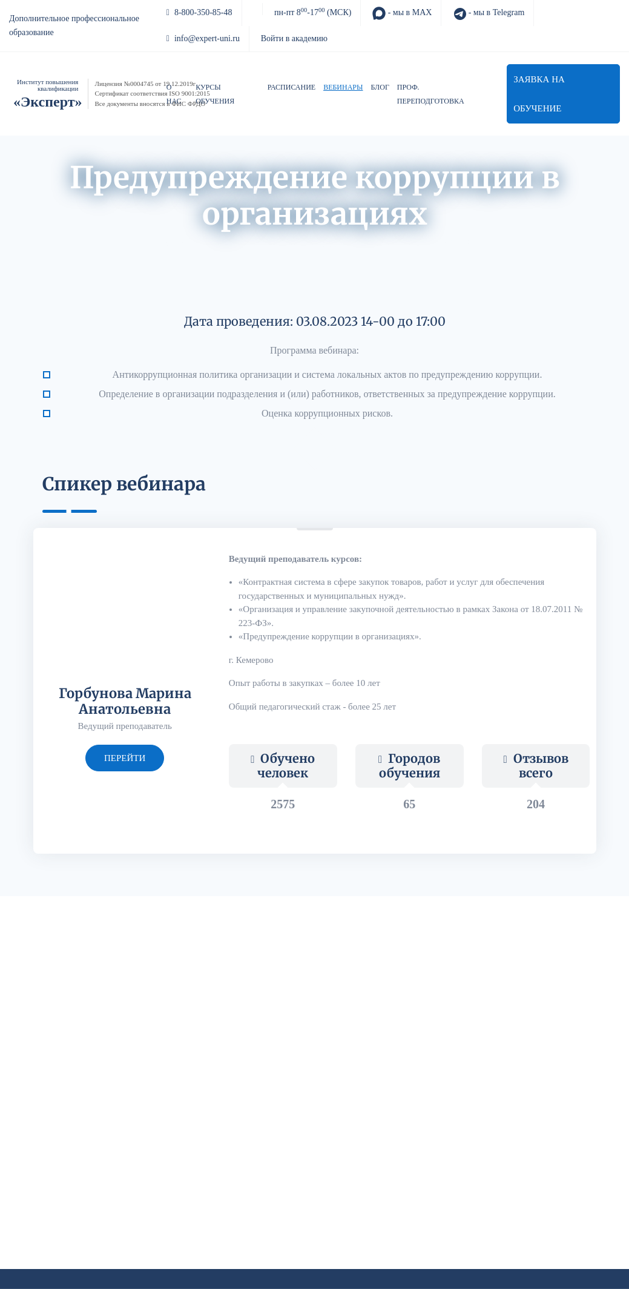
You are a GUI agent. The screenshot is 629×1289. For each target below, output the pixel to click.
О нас (174, 94)
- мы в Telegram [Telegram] (488, 13)
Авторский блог (320, 244)
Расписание (291, 87)
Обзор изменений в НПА (420, 244)
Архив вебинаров (236, 244)
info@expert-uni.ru (203, 38)
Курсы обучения (215, 94)
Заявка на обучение (539, 93)
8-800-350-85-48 (199, 12)
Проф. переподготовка (430, 94)
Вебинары (343, 87)
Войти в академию (294, 38)
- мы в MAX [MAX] (402, 13)
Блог (380, 87)
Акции (171, 244)
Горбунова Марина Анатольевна (125, 701)
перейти (124, 758)
